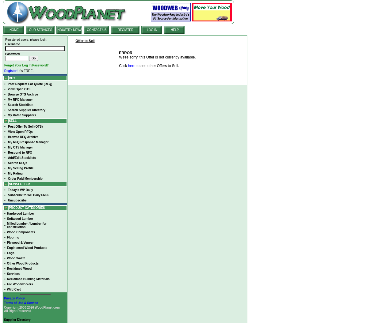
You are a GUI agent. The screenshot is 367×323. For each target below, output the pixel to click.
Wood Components (21, 232)
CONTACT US (96, 30)
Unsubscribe (17, 200)
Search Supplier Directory (26, 110)
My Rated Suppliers (22, 115)
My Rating (15, 173)
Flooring (13, 237)
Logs (10, 253)
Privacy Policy (14, 298)
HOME (14, 30)
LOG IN (152, 30)
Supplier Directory (17, 319)
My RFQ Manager (20, 99)
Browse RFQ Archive (23, 137)
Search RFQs (17, 163)
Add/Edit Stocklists (22, 158)
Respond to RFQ (20, 152)
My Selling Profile (20, 168)
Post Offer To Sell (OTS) (25, 126)
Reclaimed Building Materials (28, 279)
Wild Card (14, 289)
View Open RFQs (20, 131)
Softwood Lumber (20, 218)
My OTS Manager (20, 147)
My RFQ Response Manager (28, 142)
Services (13, 274)
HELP (175, 30)
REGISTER (125, 30)
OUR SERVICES (40, 30)
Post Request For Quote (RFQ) (30, 84)
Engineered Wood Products (27, 248)
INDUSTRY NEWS (69, 30)
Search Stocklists (20, 105)
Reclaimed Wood (19, 268)
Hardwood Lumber (20, 213)
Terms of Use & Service (21, 303)
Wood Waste (16, 258)
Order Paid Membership (25, 178)
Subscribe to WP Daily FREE (28, 195)
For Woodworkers (20, 284)
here (132, 66)
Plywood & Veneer (20, 242)
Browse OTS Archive (23, 94)
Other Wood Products (23, 263)
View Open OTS (19, 89)
